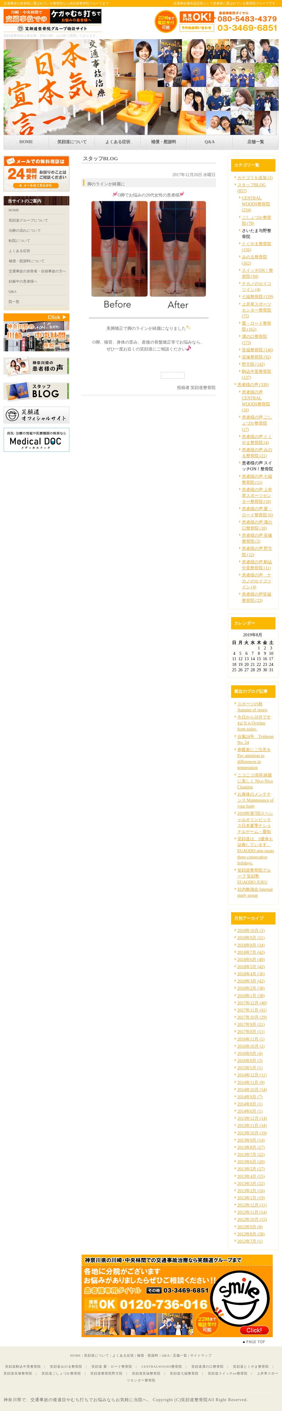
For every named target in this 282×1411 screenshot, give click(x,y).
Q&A (166, 1355)
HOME (75, 1355)
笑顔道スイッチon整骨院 (228, 1373)
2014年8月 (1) (250, 1104)
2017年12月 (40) (252, 1002)
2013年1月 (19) (251, 1197)
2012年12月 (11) (252, 1205)
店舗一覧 (180, 1355)
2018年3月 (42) (251, 981)
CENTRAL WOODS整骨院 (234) (256, 204)
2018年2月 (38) (251, 988)
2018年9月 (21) (251, 937)
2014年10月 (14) (252, 1089)
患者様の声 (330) (253, 384)
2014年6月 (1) (250, 1111)
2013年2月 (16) (251, 1190)
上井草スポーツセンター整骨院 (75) (256, 310)
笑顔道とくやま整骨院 (251, 1366)
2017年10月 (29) (252, 1017)
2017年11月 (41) (252, 1010)
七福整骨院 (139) (257, 296)
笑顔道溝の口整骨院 (207, 1366)
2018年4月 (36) (251, 973)
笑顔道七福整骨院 (184, 1373)
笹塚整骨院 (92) (256, 357)
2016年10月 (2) (251, 1046)
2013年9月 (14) (251, 1140)
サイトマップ (201, 1355)
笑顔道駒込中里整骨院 (23, 1366)
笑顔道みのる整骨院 (66, 1366)
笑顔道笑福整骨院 (146, 1373)
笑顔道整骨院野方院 (106, 1373)
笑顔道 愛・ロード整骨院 (112, 1366)
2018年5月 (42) (251, 966)
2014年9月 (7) (250, 1096)
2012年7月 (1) (250, 1241)
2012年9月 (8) (250, 1226)
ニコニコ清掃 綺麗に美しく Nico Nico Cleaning (255, 781)
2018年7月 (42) (251, 952)
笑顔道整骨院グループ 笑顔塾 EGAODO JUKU (254, 876)
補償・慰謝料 (147, 1355)
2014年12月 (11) (252, 1075)
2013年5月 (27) (251, 1168)
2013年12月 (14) (252, 1118)
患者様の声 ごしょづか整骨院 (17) (257, 423)
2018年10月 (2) (251, 930)
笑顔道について (96, 1355)
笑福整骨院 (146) (257, 349)
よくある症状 (123, 1355)
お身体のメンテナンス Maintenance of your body (255, 800)
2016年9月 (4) (250, 1053)
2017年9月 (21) (251, 1024)
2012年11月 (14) (252, 1212)
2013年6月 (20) (251, 1161)
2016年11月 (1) (251, 1039)
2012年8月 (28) (251, 1234)
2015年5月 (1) (250, 1067)
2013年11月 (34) (252, 1125)
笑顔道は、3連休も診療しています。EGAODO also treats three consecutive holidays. (255, 850)
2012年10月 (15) (252, 1219)
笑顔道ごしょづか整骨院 (61, 1373)
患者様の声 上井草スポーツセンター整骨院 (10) (257, 495)
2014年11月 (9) (251, 1082)
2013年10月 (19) (252, 1133)
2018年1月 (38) (251, 995)
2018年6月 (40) (251, 959)
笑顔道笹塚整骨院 (18, 1373)
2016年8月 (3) (250, 1060)
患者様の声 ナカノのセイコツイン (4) (256, 581)
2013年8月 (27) (251, 1147)
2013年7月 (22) (251, 1154)
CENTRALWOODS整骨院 (161, 1366)
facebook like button (201, 375)
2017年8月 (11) (251, 1031)
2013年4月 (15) (251, 1176)
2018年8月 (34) (251, 945)
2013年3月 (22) (251, 1183)
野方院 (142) (253, 364)
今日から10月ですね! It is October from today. (254, 723)
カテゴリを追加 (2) (255, 177)
